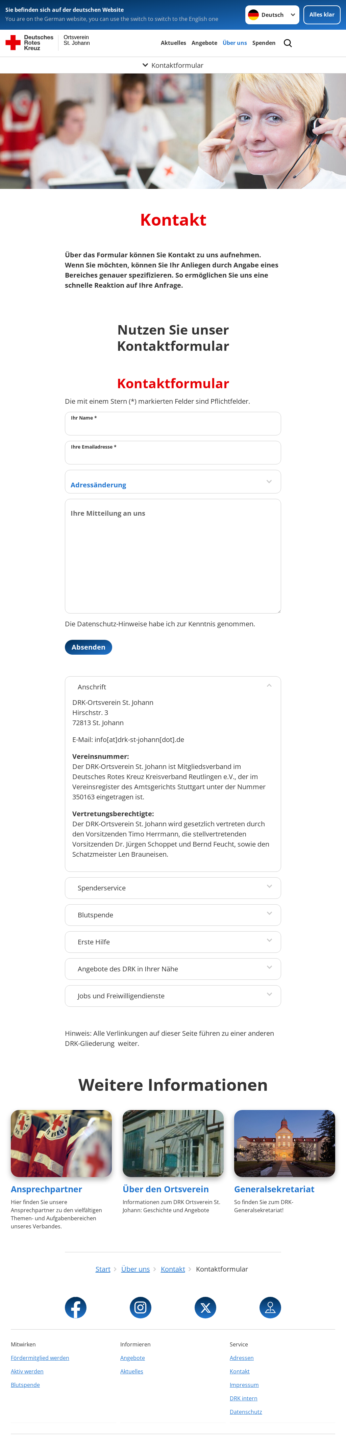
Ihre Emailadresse (94, 447)
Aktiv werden (27, 1371)
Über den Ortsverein (166, 1189)
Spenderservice (102, 887)
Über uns (235, 43)
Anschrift (92, 686)
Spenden (264, 43)
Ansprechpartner (46, 1189)
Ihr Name (84, 418)
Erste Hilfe (94, 941)
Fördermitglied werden (40, 1358)
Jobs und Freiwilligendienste (121, 995)
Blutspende (95, 914)
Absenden (88, 647)
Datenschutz (246, 1412)
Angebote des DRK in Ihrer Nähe (128, 968)
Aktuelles (173, 43)
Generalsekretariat (274, 1189)
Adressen (242, 1358)
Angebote (204, 43)
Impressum (244, 1385)
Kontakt (240, 1371)
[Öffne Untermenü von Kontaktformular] (173, 65)
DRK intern (243, 1398)
